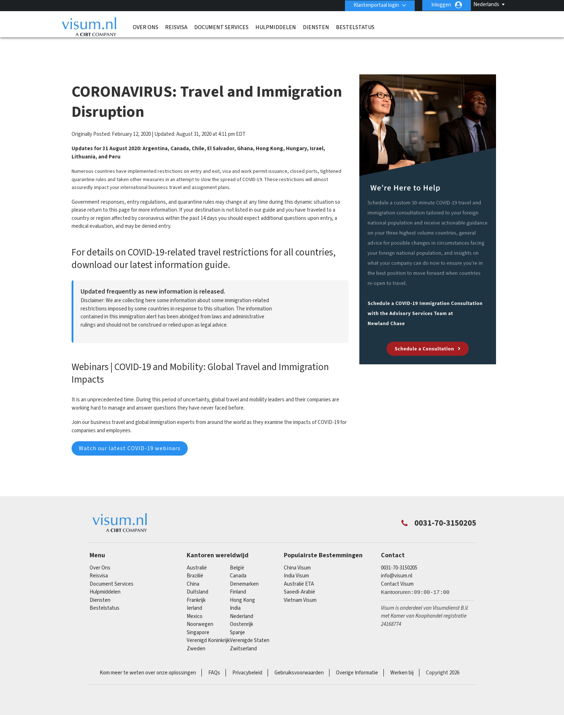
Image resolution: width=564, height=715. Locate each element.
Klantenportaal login (376, 5)
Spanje (237, 619)
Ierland (194, 595)
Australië (197, 555)
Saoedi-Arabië (299, 579)
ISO (179, 690)
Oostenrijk (241, 611)
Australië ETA (299, 571)
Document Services (221, 27)
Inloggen (441, 5)
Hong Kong (242, 587)
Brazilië (195, 563)
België (237, 555)
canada (238, 563)
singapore (198, 619)
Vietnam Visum (300, 587)
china (193, 571)
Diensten (316, 27)
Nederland (241, 603)
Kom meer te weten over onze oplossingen (148, 660)
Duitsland (197, 579)
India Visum (296, 563)
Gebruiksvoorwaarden (299, 660)
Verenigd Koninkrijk (208, 627)
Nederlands (486, 4)
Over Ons (145, 27)
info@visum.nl (396, 563)
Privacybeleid (247, 660)
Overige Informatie (357, 660)
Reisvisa (176, 27)
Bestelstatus (355, 27)
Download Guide (313, 300)
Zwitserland (243, 636)
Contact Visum (397, 571)
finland (238, 579)
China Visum (297, 555)
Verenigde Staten (249, 627)
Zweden (196, 636)
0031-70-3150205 (399, 555)
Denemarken (244, 571)
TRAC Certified (385, 690)
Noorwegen (200, 611)
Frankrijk (196, 587)
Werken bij (402, 660)
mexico (195, 603)
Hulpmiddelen (275, 27)
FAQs (214, 660)
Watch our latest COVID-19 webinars (130, 435)
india (235, 595)
